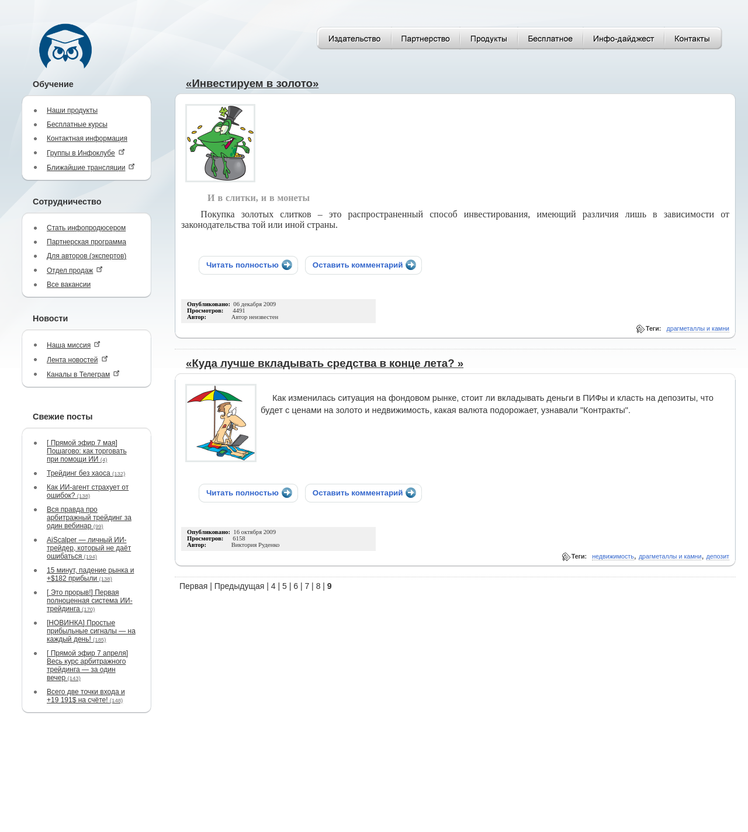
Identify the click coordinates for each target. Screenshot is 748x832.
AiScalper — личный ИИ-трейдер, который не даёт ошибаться (89, 548)
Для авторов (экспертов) (86, 256)
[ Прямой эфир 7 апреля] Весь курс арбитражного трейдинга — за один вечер (87, 665)
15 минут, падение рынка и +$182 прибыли (90, 574)
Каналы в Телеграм (83, 374)
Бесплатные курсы (77, 124)
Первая (193, 586)
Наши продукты (72, 110)
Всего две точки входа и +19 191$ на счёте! (86, 696)
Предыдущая (239, 586)
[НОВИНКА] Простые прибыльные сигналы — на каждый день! (91, 631)
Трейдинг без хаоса (86, 473)
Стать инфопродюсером (86, 228)
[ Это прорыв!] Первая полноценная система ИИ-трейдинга (90, 600)
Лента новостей (77, 359)
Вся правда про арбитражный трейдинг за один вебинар (89, 517)
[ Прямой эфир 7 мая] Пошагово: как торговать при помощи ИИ (87, 451)
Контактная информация (87, 138)
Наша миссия (74, 345)
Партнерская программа (86, 242)
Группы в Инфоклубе (86, 152)
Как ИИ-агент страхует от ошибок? (88, 491)
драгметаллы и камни (698, 328)
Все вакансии (69, 284)
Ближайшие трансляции (91, 167)
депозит (718, 556)
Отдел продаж (75, 270)
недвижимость (613, 556)
